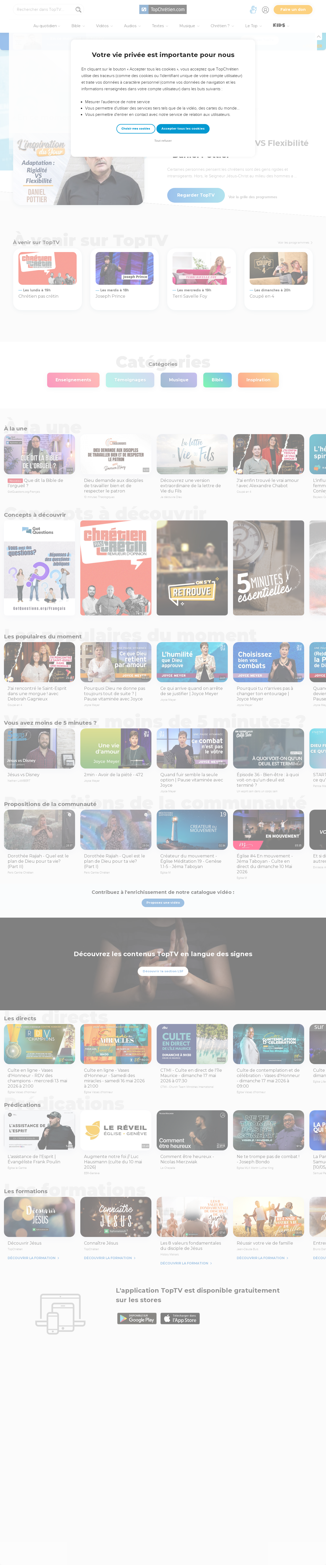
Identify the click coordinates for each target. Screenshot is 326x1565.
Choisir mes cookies (135, 128)
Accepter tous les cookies (183, 128)
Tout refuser (163, 141)
